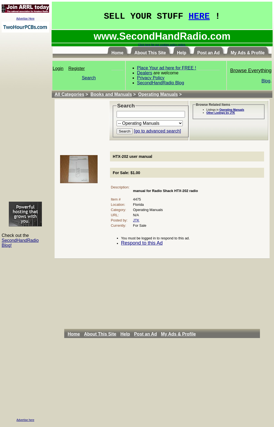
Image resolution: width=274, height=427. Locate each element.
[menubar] (133, 334)
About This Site (100, 334)
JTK (136, 220)
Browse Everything (251, 70)
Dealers (144, 73)
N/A (136, 215)
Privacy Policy (151, 77)
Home (74, 334)
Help (125, 334)
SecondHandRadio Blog (160, 82)
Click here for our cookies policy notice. (162, 44)
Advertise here (25, 419)
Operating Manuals (158, 94)
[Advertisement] (25, 116)
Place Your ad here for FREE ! (166, 68)
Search (89, 77)
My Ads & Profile (178, 334)
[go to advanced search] (157, 131)
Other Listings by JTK (220, 112)
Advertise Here (25, 18)
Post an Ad (145, 334)
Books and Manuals (111, 94)
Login (58, 68)
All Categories (69, 94)
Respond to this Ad (142, 243)
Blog (266, 81)
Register (76, 68)
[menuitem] (75, 334)
